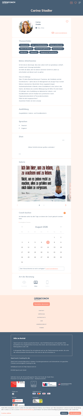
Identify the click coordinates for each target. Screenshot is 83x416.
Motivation (23, 52)
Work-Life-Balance (26, 48)
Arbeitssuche (24, 45)
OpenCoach (14, 358)
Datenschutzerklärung (27, 409)
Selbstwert (34, 52)
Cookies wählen (6, 413)
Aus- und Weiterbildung (39, 45)
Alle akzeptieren (75, 413)
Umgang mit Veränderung (49, 52)
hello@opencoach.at (17, 366)
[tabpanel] (41, 183)
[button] (71, 3)
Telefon (47, 283)
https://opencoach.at (30, 366)
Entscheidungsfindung (42, 48)
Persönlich (24, 283)
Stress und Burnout (56, 45)
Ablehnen (64, 413)
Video (36, 283)
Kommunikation (58, 48)
